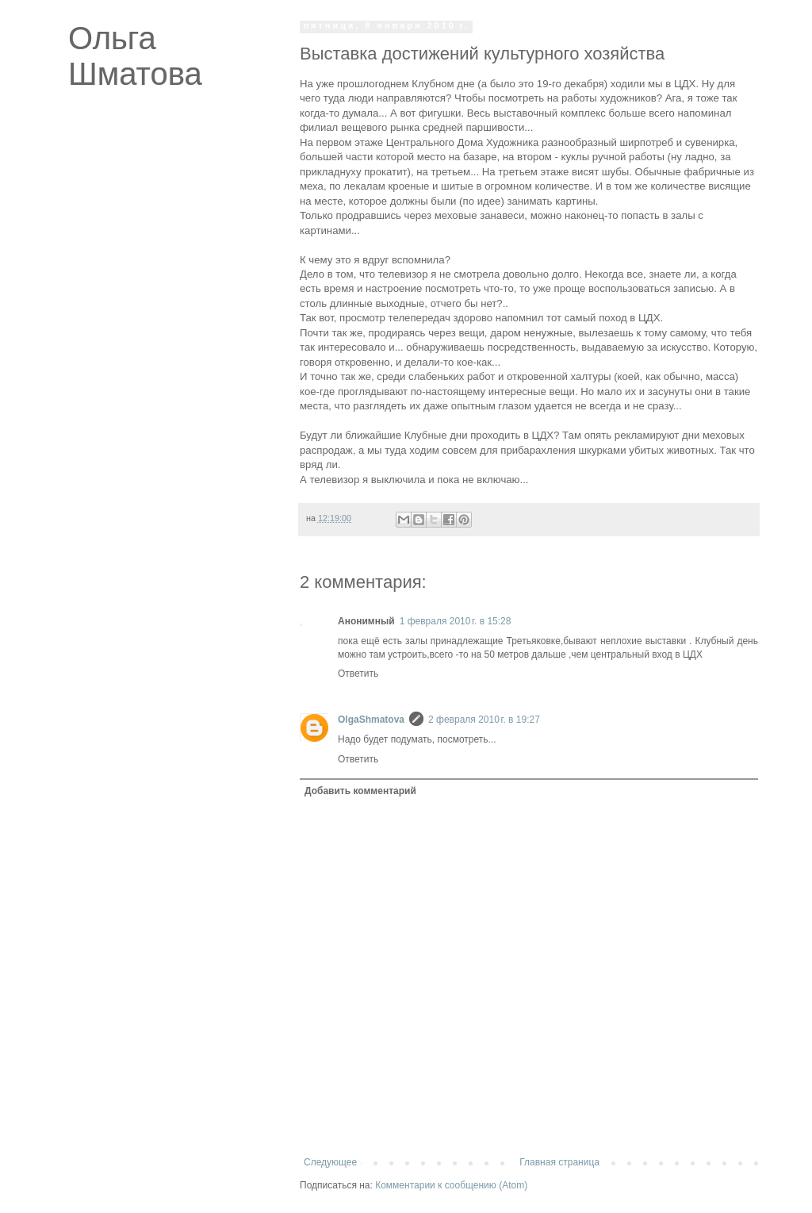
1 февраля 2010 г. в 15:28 (455, 621)
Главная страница (559, 1162)
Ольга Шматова (135, 56)
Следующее (330, 1162)
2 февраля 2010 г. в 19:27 (484, 719)
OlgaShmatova (371, 719)
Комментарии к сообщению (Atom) (451, 1185)
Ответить (358, 673)
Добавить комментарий (360, 791)
